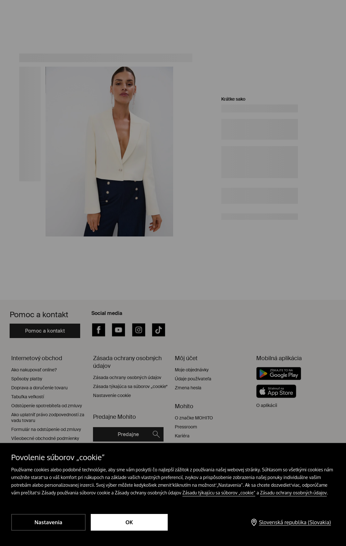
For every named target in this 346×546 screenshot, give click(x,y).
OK (129, 522)
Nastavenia (48, 522)
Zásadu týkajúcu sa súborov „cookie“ (219, 492)
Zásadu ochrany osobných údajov (293, 492)
